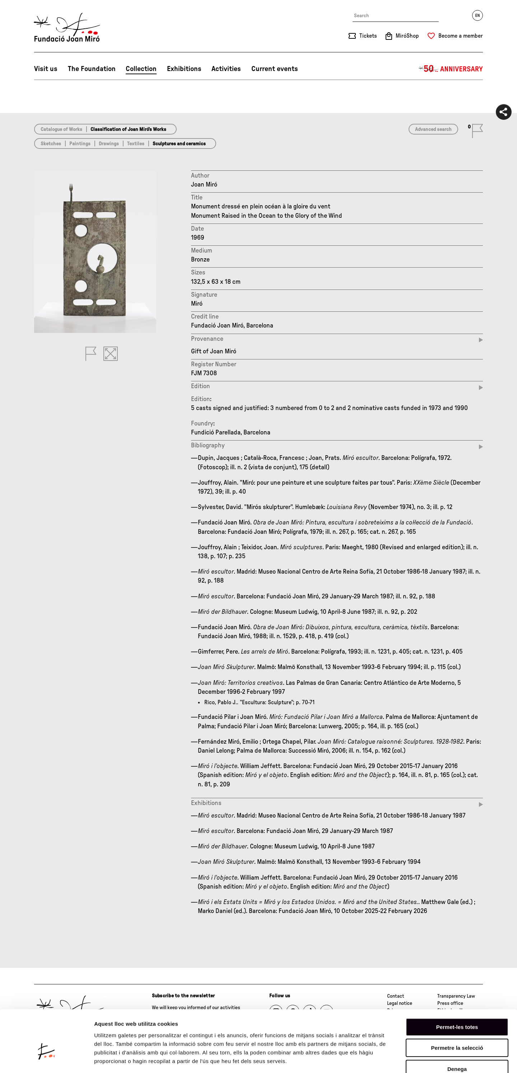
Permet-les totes (457, 985)
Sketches (51, 143)
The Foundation (92, 68)
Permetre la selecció (457, 1006)
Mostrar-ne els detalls (413, 1059)
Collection (141, 68)
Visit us (45, 68)
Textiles (135, 143)
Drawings (109, 143)
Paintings (79, 143)
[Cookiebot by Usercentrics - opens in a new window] (46, 1059)
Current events (274, 68)
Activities (226, 68)
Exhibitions (184, 68)
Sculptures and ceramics (179, 143)
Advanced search (433, 129)
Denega (457, 1027)
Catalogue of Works (61, 129)
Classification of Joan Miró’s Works (128, 129)
